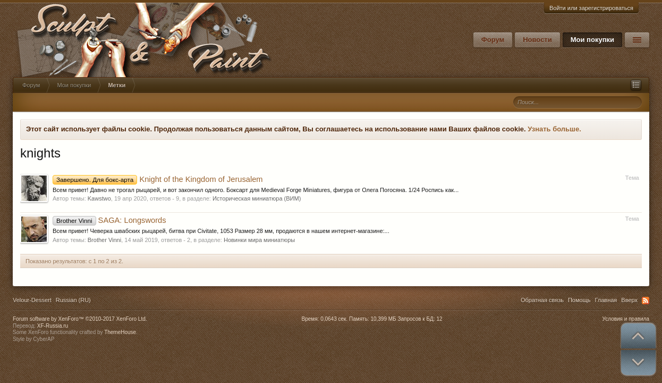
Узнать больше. (554, 129)
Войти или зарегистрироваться (591, 8)
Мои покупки (592, 40)
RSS (645, 300)
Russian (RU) (73, 300)
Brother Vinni (104, 240)
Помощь (579, 300)
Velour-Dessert (32, 300)
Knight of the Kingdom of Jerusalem (158, 179)
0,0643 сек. (333, 319)
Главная (606, 300)
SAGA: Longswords (109, 220)
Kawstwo (99, 198)
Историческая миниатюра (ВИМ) (257, 198)
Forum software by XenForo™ (80, 319)
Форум (492, 40)
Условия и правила (625, 319)
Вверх (629, 300)
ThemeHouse (120, 332)
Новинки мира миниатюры (259, 240)
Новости (537, 40)
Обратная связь (542, 300)
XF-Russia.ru (52, 326)
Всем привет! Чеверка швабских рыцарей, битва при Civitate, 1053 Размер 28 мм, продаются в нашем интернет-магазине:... (221, 231)
